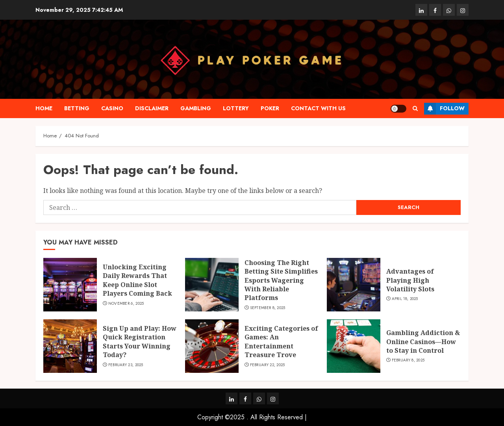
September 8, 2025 (267, 308)
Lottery (236, 108)
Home (43, 108)
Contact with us (318, 108)
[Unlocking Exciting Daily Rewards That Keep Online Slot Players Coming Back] (70, 284)
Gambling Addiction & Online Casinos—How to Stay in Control (423, 341)
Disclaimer (152, 108)
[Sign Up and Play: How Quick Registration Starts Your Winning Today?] (70, 346)
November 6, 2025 (126, 303)
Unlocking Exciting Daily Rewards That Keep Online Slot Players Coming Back (137, 280)
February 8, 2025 (408, 360)
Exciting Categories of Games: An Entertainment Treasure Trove (281, 341)
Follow (444, 109)
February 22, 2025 (267, 365)
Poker (270, 108)
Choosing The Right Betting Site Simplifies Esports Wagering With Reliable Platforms (281, 280)
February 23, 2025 (125, 365)
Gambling (195, 108)
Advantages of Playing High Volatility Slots (410, 280)
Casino (112, 108)
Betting (76, 108)
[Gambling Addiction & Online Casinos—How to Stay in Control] (353, 346)
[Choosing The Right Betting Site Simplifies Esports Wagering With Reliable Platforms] (212, 284)
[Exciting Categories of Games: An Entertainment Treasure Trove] (212, 346)
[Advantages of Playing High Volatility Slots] (353, 284)
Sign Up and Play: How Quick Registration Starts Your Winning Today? (139, 341)
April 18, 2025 (405, 299)
